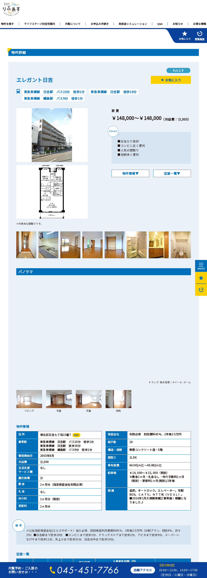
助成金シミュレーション (133, 24)
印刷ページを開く (68, 492)
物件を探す (7, 24)
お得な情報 (199, 24)
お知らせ (178, 24)
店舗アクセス (143, 570)
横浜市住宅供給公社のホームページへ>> (34, 553)
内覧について (73, 24)
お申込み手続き (100, 24)
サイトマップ (20, 525)
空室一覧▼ (172, 173)
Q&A (160, 24)
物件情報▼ (130, 173)
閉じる (138, 492)
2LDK (55, 474)
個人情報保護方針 (46, 525)
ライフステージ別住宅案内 (39, 24)
